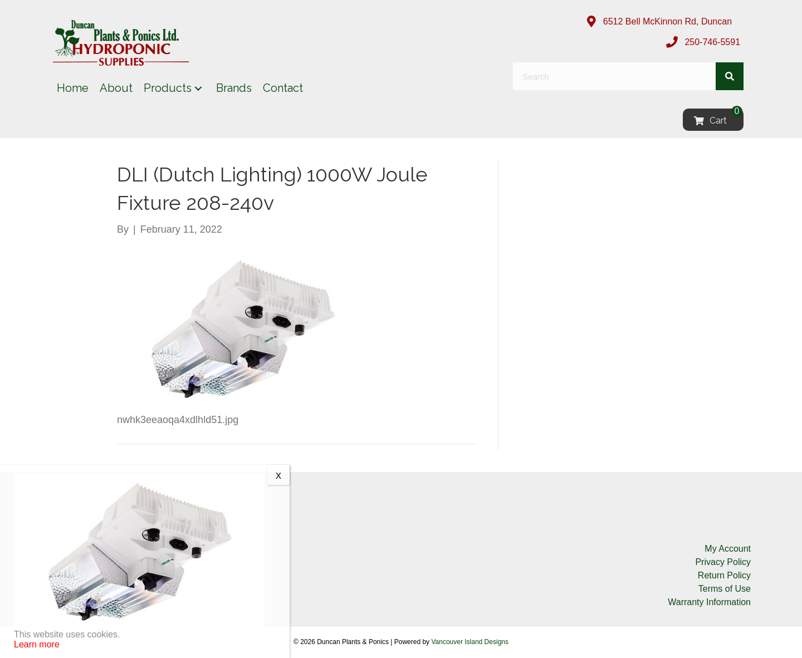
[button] (198, 88)
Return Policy (724, 575)
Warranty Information (709, 602)
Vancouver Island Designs (469, 642)
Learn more (37, 644)
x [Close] (278, 475)
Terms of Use (724, 588)
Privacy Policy (723, 562)
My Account (728, 548)
